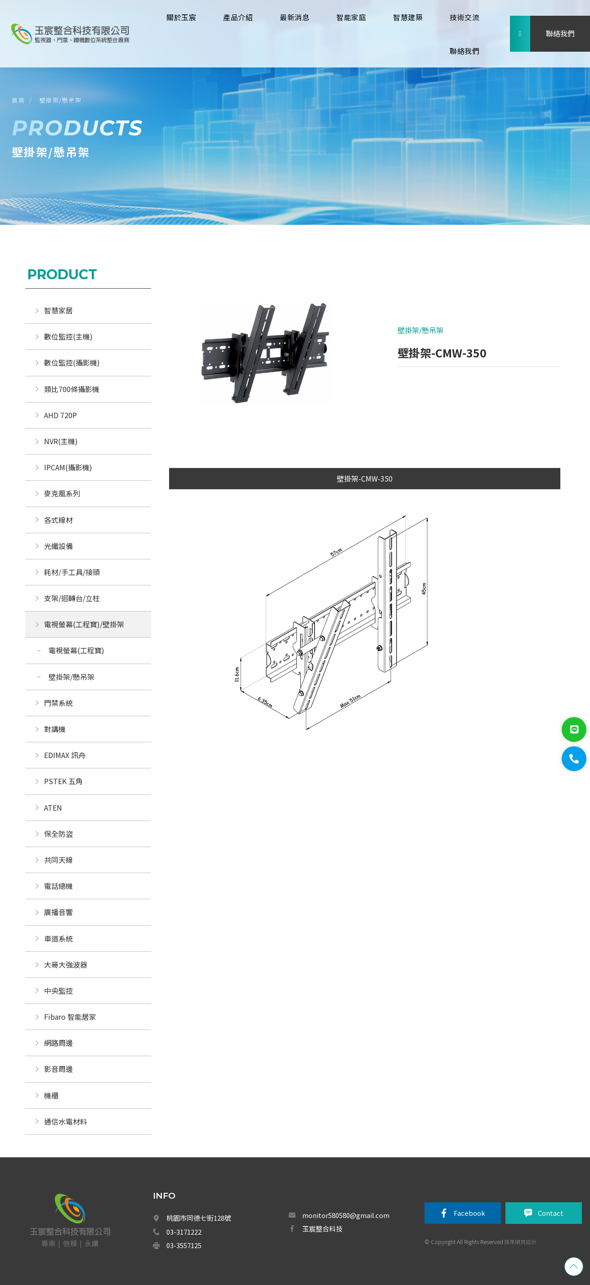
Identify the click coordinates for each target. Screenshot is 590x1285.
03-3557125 (183, 1245)
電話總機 (58, 885)
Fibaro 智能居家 (70, 1016)
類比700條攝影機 (71, 389)
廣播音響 (58, 911)
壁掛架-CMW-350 (365, 478)
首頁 (18, 100)
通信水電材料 (65, 1121)
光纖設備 (58, 545)
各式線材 (58, 519)
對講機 (55, 728)
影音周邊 (58, 1068)
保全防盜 (58, 833)
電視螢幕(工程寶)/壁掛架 (84, 624)
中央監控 (59, 990)
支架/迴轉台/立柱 (72, 598)
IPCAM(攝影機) (68, 467)
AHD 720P (60, 415)
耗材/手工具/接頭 (72, 572)
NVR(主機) (61, 441)
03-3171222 (183, 1231)
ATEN (53, 807)
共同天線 (58, 859)
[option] (267, 355)
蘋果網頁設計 (520, 1241)
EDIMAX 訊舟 (64, 755)
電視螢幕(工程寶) (76, 650)
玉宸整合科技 (322, 1228)
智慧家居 (58, 310)
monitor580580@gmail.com (345, 1215)
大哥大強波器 (65, 964)
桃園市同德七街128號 (198, 1218)
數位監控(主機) (68, 336)
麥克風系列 (62, 493)
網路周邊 (58, 1042)
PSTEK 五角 (63, 781)
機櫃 (51, 1095)
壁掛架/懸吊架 (61, 100)
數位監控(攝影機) (72, 362)
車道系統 (58, 938)
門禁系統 (58, 702)
